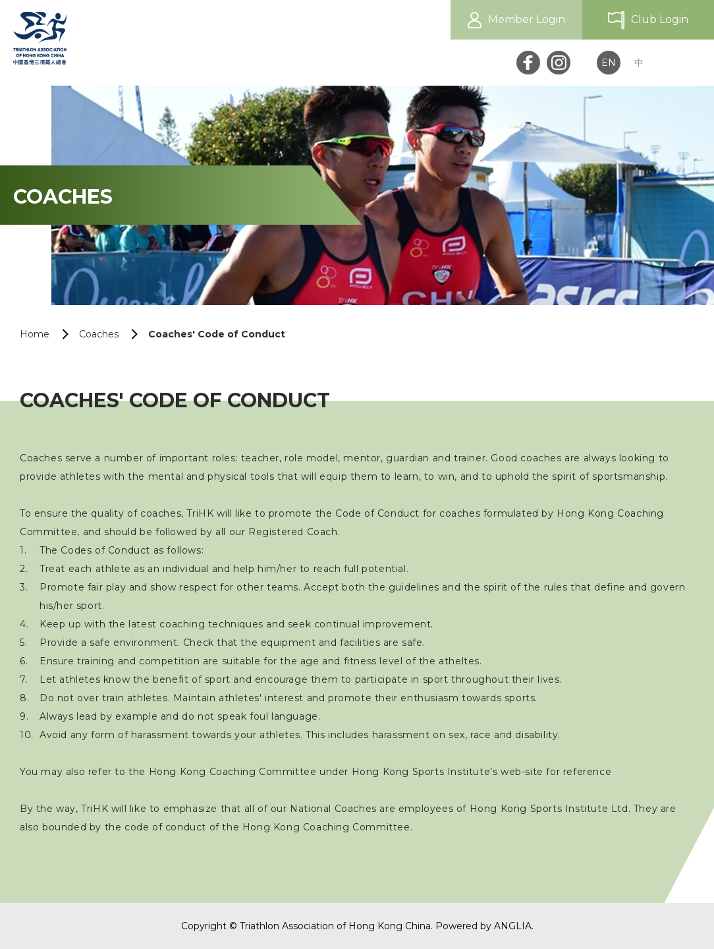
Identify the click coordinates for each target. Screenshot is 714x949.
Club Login (659, 19)
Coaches (99, 334)
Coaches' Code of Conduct (216, 334)
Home (34, 334)
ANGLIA (513, 926)
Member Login (526, 19)
